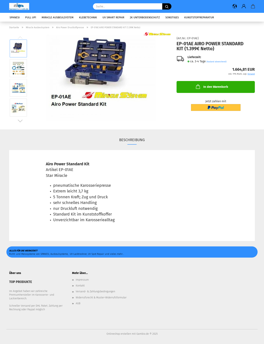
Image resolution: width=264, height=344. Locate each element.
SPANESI (15, 17)
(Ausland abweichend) (216, 61)
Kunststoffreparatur (199, 17)
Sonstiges (172, 17)
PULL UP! (30, 17)
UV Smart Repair (113, 17)
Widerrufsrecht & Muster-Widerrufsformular (101, 297)
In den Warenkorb (211, 86)
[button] (234, 6)
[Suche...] (166, 6)
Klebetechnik (88, 17)
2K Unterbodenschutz (145, 17)
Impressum (82, 279)
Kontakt (80, 285)
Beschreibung (132, 140)
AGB (78, 303)
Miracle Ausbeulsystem (58, 17)
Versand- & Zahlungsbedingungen (95, 291)
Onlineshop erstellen (119, 333)
